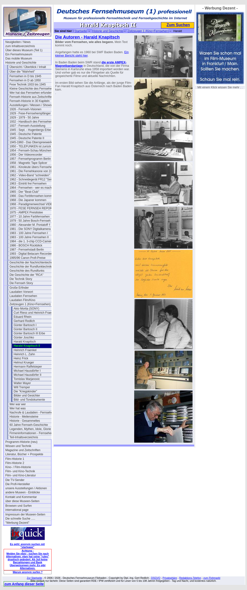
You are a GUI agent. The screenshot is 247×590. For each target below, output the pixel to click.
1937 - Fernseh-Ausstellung (27, 125)
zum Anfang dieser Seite (24, 584)
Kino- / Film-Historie (18, 467)
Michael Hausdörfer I (27, 370)
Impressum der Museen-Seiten (25, 514)
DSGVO (155, 577)
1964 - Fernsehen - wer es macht (31, 187)
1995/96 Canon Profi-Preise (27, 258)
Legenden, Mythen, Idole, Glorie (30, 429)
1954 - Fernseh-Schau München (30, 150)
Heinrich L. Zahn (24, 354)
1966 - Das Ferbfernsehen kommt (31, 196)
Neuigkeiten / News (17, 42)
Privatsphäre (170, 577)
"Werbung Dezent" (17, 522)
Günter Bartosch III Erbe (29, 333)
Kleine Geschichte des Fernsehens (32, 88)
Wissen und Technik (18, 446)
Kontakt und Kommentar (21, 497)
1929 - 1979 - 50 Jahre (24, 117)
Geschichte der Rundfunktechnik (30, 266)
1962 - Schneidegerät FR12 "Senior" (32, 179)
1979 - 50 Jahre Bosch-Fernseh (30, 220)
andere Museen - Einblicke (22, 492)
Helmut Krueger (24, 362)
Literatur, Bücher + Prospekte (24, 454)
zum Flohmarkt (211, 577)
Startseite (80, 31)
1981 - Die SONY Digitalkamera (30, 229)
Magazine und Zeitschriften (22, 450)
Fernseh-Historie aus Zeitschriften (31, 97)
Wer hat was (17, 408)
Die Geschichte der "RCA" (26, 275)
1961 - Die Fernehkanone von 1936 (32, 171)
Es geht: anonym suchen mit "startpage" (27, 545)
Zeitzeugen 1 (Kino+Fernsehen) (30, 304)
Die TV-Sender (15, 480)
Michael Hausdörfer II (27, 375)
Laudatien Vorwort (21, 292)
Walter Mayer (22, 383)
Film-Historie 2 (14, 463)
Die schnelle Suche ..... (20, 518)
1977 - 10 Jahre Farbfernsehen (29, 216)
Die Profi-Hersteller (17, 484)
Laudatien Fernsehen (23, 296)
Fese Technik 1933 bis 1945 (27, 84)
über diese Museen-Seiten (22, 501)
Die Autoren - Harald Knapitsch (87, 37)
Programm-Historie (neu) (21, 442)
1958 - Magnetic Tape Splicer (28, 163)
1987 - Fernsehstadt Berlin (26, 249)
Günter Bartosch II (25, 329)
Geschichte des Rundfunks (26, 270)
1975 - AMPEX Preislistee (26, 212)
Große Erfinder (19, 287)
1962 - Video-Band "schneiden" (29, 175)
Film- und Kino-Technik (20, 471)
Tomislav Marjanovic (27, 379)
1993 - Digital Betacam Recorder (30, 253)
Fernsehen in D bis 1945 (25, 76)
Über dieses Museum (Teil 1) (24, 50)
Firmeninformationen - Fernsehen (31, 433)
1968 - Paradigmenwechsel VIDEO (32, 204)
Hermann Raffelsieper (28, 366)
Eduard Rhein (22, 317)
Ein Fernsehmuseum (18, 54)
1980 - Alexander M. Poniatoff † (29, 225)
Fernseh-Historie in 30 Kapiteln (29, 101)
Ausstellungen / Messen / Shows (30, 105)
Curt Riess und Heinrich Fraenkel (35, 312)
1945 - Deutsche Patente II (26, 138)
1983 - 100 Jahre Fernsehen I (28, 233)
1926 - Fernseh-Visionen (25, 109)
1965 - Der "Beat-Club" (24, 192)
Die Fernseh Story (21, 283)
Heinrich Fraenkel (25, 350)
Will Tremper (22, 387)
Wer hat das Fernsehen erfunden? (31, 92)
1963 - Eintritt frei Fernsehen (27, 183)
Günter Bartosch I (25, 325)
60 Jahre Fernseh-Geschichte (28, 425)
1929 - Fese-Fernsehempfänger (30, 113)
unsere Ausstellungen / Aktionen (26, 488)
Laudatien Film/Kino (22, 300)
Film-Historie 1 (14, 459)
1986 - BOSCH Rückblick (25, 245)
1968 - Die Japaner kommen (27, 200)
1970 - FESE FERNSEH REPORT (31, 208)
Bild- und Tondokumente (29, 399)
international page (16, 510)
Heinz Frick (21, 358)
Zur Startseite (34, 577)
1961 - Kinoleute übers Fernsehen (31, 167)
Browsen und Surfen (18, 505)
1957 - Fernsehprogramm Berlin (30, 158)
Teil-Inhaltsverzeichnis (23, 437)
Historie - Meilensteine (23, 416)
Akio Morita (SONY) (26, 308)
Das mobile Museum (18, 58)
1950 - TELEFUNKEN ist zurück (30, 146)
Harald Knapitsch (25, 341)
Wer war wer (17, 404)
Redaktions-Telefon (190, 577)
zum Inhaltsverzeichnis (20, 46)
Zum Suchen (178, 25)
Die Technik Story (20, 279)
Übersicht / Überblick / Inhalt (27, 67)
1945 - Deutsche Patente (25, 134)
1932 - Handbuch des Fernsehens (31, 121)
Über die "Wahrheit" (22, 71)
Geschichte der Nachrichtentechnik (32, 262)
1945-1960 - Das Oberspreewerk (30, 142)
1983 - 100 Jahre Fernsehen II (29, 237)
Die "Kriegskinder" (25, 391)
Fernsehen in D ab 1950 (25, 80)
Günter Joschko (24, 337)
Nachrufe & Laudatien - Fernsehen (31, 412)
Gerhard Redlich (24, 321)
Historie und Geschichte (20, 62)
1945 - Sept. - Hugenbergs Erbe (30, 130)
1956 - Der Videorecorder (25, 154)
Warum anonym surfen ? (28, 572)
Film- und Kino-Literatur (20, 475)
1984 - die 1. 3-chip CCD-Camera (31, 241)
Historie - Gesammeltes (24, 420)
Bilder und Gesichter (27, 395)
